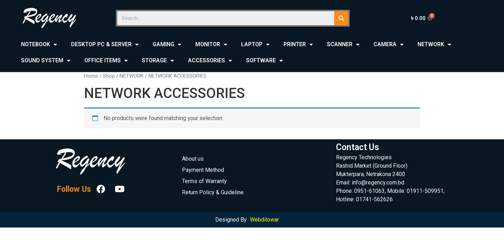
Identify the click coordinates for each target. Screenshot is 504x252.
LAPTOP (255, 44)
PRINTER (298, 44)
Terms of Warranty (204, 181)
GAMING (167, 44)
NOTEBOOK (39, 44)
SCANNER (343, 44)
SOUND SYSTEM (45, 60)
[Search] (341, 18)
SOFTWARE (264, 60)
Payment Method (203, 170)
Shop (109, 76)
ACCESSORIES (210, 60)
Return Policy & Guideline (213, 192)
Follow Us (74, 189)
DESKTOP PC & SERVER (105, 44)
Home (91, 76)
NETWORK (434, 44)
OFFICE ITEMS (106, 60)
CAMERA (388, 44)
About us (193, 158)
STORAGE (158, 60)
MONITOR (211, 44)
